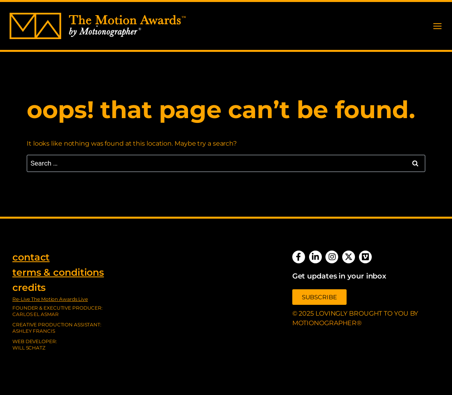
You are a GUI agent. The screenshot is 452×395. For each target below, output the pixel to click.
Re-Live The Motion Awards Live (50, 299)
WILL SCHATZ (29, 348)
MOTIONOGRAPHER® (327, 323)
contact (31, 257)
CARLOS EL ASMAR (35, 314)
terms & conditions (58, 272)
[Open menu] (437, 26)
